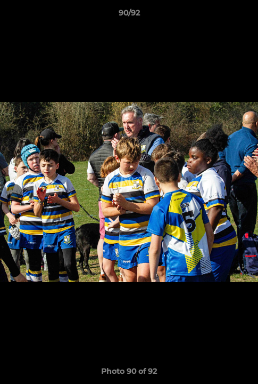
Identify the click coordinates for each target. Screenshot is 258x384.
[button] (245, 15)
